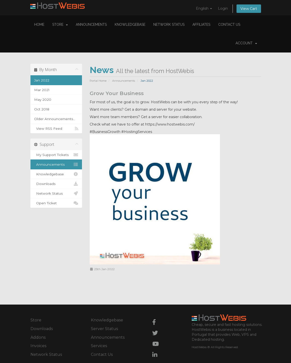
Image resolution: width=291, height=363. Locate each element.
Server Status (104, 328)
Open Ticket (56, 203)
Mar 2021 (42, 90)
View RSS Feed (56, 128)
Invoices (38, 345)
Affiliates (201, 24)
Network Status (169, 24)
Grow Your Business (117, 93)
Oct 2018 (41, 109)
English (204, 8)
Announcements (91, 24)
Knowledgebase (130, 24)
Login (223, 8)
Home (39, 24)
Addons (38, 337)
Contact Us (229, 24)
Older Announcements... (54, 119)
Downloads (56, 184)
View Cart (248, 8)
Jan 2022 (41, 80)
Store (60, 24)
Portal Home (98, 80)
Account (246, 43)
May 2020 (42, 100)
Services (99, 345)
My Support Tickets (56, 155)
